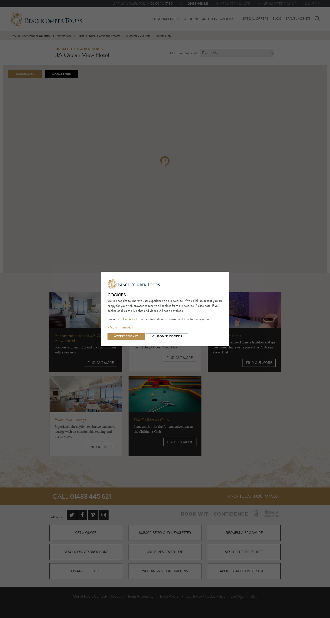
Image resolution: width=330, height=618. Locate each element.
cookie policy (126, 319)
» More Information (120, 327)
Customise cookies (167, 336)
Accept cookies (126, 336)
